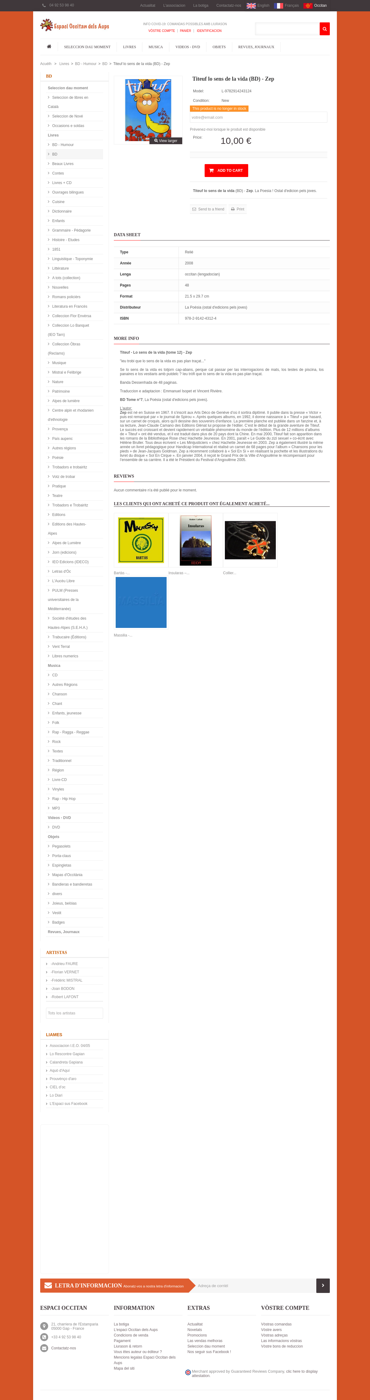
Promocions (197, 1335)
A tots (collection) (65, 278)
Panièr (185, 31)
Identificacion (209, 31)
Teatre (57, 496)
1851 (55, 249)
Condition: (201, 100)
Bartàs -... (122, 573)
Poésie (57, 458)
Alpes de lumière (65, 401)
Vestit (56, 913)
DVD (55, 827)
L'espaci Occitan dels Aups (136, 1330)
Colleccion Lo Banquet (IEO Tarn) (68, 330)
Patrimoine (60, 391)
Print (240, 209)
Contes (57, 173)
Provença (59, 429)
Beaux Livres (62, 164)
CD (54, 675)
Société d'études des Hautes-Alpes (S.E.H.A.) (67, 623)
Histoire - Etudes (65, 240)
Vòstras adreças (274, 1335)
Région (57, 770)
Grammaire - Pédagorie (71, 230)
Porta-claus (61, 856)
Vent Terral (60, 646)
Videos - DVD (187, 47)
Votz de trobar (63, 477)
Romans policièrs (65, 297)
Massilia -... (123, 635)
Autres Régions (64, 685)
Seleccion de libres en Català (68, 102)
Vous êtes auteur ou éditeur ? (138, 1352)
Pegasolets (61, 846)
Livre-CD (59, 780)
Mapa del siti (124, 1368)
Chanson (59, 694)
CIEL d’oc (58, 1087)
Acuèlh (46, 64)
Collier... (229, 573)
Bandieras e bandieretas (71, 884)
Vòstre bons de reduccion (282, 1346)
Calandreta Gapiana (66, 1062)
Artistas (56, 952)
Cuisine (57, 202)
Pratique (58, 486)
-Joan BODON (62, 989)
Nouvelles (59, 287)
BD (104, 64)
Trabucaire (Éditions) (68, 637)
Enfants (58, 221)
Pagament (122, 1341)
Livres (129, 47)
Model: (198, 91)
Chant (56, 704)
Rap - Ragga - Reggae (70, 732)
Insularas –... (179, 573)
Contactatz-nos (228, 5)
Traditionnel (61, 761)
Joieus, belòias (64, 903)
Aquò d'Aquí (60, 1070)
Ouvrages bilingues (67, 192)
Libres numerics (64, 656)
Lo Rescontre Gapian (67, 1054)
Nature (57, 382)
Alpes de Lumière (66, 543)
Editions (58, 515)
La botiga (200, 5)
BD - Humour (85, 64)
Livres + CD (61, 183)
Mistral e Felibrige (66, 372)
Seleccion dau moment (87, 47)
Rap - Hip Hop (63, 799)
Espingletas (61, 865)
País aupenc (62, 439)
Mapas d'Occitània (67, 875)
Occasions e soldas (67, 126)
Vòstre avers (271, 1330)
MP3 (55, 808)
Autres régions (63, 448)
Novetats (194, 1330)
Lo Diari (56, 1095)
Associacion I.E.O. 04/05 (70, 1046)
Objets (219, 47)
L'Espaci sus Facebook (68, 1104)
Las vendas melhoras (204, 1341)
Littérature (60, 268)
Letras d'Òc (61, 571)
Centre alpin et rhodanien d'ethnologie (71, 415)
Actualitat (147, 5)
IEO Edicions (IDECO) (70, 562)
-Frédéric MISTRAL (66, 980)
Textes (57, 751)
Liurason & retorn (128, 1346)
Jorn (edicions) (63, 552)
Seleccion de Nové (67, 116)
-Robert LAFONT (64, 997)
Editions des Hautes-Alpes (67, 529)
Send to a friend (210, 209)
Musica (155, 47)
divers (56, 894)
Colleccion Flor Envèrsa (71, 316)
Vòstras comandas (276, 1324)
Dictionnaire (61, 211)
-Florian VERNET (64, 972)
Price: (197, 137)
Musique (58, 363)
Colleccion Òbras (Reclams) (64, 349)
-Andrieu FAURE (64, 964)
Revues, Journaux (256, 47)
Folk (55, 723)
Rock (56, 742)
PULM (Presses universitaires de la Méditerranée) (63, 599)
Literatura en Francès (69, 306)
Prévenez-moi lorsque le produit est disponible (227, 129)
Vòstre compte (161, 31)
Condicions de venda (131, 1335)
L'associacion (174, 5)
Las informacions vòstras (281, 1341)
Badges (58, 922)
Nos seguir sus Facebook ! (209, 1352)
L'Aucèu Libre (63, 581)
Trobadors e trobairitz (69, 467)
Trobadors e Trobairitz (69, 505)
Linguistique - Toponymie (72, 259)
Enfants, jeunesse (66, 713)
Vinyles (57, 789)
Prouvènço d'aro (63, 1079)
